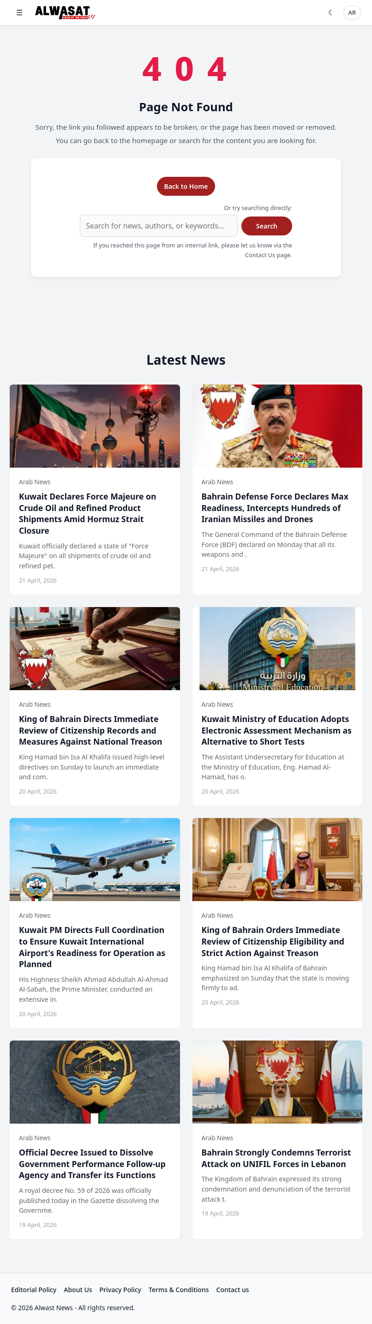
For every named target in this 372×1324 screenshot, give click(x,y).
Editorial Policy (33, 1289)
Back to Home (186, 186)
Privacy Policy (120, 1289)
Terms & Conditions (179, 1289)
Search (266, 226)
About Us (78, 1289)
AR (352, 12)
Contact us (232, 1289)
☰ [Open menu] (19, 12)
